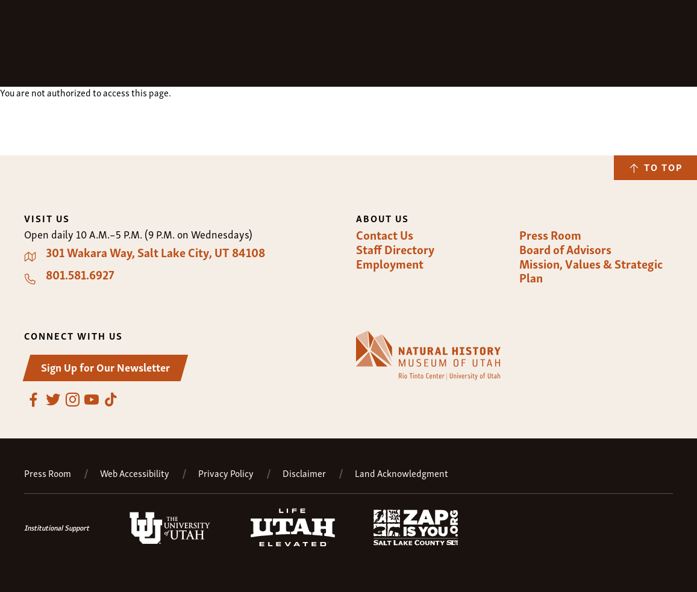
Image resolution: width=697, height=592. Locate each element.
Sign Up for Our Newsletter (105, 366)
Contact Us (384, 235)
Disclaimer (304, 473)
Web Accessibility (134, 473)
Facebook (33, 400)
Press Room (550, 235)
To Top (663, 167)
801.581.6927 (80, 274)
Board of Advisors (565, 249)
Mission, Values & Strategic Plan (591, 271)
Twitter (53, 400)
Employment (390, 264)
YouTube (91, 400)
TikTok (110, 400)
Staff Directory (395, 249)
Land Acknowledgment (401, 473)
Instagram (72, 400)
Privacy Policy (226, 473)
